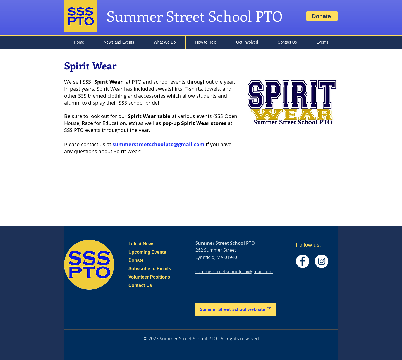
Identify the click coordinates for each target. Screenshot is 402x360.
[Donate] (322, 16)
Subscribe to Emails (149, 268)
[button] (119, 42)
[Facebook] (302, 261)
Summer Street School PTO (195, 16)
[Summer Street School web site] (235, 309)
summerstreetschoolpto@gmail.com (158, 144)
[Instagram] (321, 261)
